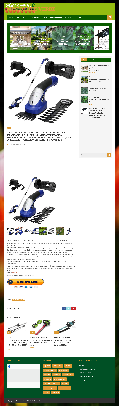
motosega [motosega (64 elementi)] (65, 384)
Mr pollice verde (31, 9)
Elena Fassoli (92, 73)
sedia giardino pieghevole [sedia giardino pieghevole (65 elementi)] (51, 384)
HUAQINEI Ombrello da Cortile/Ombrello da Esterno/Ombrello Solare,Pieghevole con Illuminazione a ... (98, 113)
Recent (84, 60)
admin (8, 144)
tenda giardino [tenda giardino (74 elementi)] (63, 370)
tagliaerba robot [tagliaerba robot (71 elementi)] (68, 375)
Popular (91, 60)
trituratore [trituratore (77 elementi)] (68, 366)
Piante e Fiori (20, 17)
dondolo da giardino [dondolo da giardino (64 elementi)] (50, 388)
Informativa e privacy (86, 377)
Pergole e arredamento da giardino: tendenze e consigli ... (22, 42)
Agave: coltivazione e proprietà (72, 40)
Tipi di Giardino (34, 17)
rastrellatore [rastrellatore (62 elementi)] (55, 393)
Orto (45, 17)
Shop (79, 17)
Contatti (81, 366)
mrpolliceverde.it (17, 401)
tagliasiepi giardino (19, 300)
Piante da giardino (97, 36)
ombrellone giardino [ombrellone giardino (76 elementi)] (50, 370)
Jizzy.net (92, 369)
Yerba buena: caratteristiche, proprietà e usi (97, 41)
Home (10, 17)
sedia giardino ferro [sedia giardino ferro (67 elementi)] (59, 379)
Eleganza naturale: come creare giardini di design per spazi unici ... (99, 79)
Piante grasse (72, 36)
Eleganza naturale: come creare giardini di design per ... (47, 41)
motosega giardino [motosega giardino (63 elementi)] (64, 388)
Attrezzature (69, 17)
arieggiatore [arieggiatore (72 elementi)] (56, 375)
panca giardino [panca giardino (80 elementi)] (58, 366)
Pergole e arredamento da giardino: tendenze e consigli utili (99, 68)
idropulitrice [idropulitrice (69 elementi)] (47, 379)
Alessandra (92, 93)
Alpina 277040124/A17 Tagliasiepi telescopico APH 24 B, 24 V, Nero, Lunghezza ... (19, 343)
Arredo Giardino (56, 17)
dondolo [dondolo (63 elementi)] (46, 393)
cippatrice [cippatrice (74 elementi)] (47, 375)
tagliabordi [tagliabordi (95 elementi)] (47, 366)
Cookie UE (82, 381)
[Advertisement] (41, 162)
